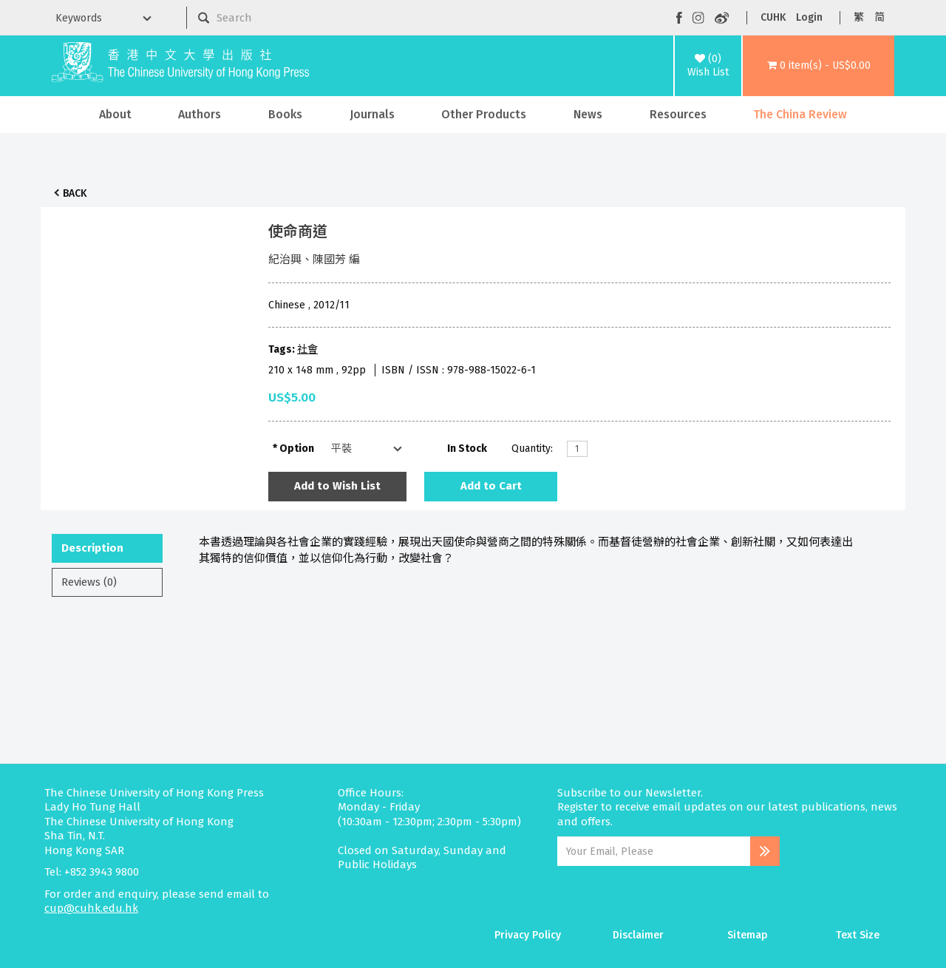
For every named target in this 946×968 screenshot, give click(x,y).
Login (809, 17)
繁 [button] (859, 17)
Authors (199, 114)
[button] (818, 65)
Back (74, 193)
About (115, 114)
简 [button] (879, 17)
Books (285, 114)
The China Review (800, 114)
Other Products (483, 114)
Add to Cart (491, 486)
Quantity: (532, 448)
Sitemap (747, 935)
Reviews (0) (89, 582)
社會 (307, 349)
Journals (372, 114)
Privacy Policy (527, 935)
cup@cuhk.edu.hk (91, 908)
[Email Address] (653, 851)
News (588, 114)
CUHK (773, 17)
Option (296, 448)
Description (92, 548)
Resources (678, 114)
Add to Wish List (337, 486)
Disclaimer (638, 935)
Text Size (857, 935)
